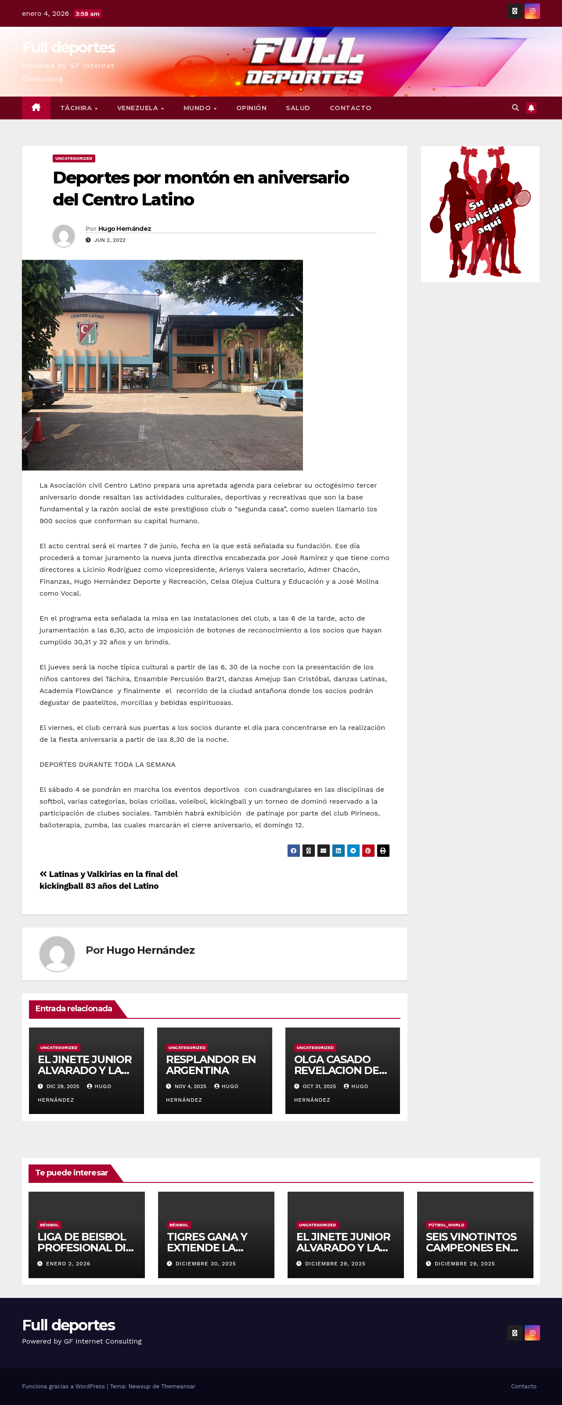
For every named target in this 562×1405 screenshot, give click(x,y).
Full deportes (68, 47)
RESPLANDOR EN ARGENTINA (211, 1065)
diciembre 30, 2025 (206, 1264)
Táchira (77, 108)
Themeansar (178, 1386)
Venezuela (138, 108)
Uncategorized (74, 158)
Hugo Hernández (124, 229)
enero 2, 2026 (68, 1264)
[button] (515, 108)
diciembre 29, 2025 (335, 1264)
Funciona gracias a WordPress (64, 1386)
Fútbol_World (447, 1224)
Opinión (251, 108)
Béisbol (49, 1224)
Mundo (198, 108)
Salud (298, 108)
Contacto (351, 108)
